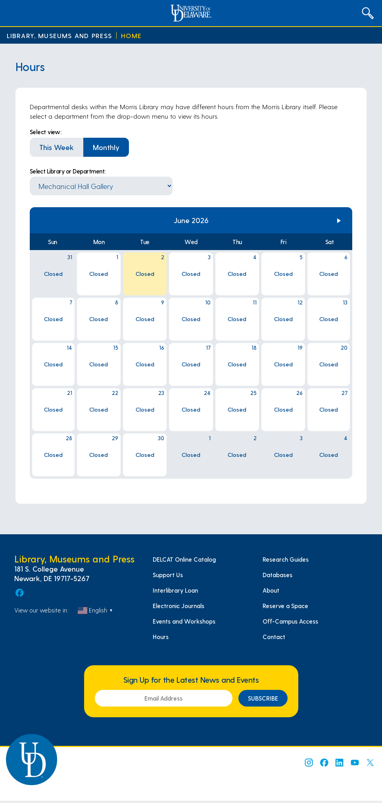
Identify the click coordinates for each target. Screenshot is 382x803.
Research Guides (286, 559)
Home (131, 35)
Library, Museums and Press (59, 35)
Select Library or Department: (68, 171)
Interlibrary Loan (175, 590)
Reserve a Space (285, 605)
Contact (274, 636)
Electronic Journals (178, 605)
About (271, 590)
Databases (277, 574)
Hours (161, 636)
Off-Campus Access (290, 621)
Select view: (45, 131)
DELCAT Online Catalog (184, 559)
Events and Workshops (184, 621)
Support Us (168, 574)
